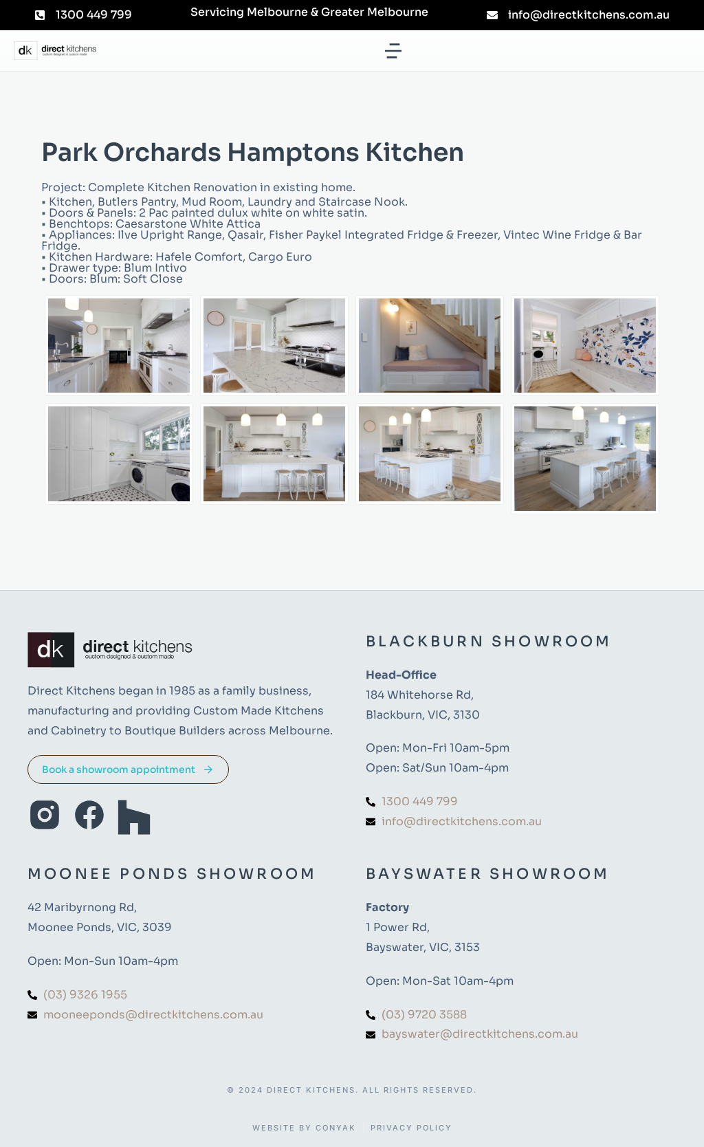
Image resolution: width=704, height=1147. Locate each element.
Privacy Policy (411, 1128)
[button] (393, 51)
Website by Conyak (304, 1128)
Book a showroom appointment (128, 769)
